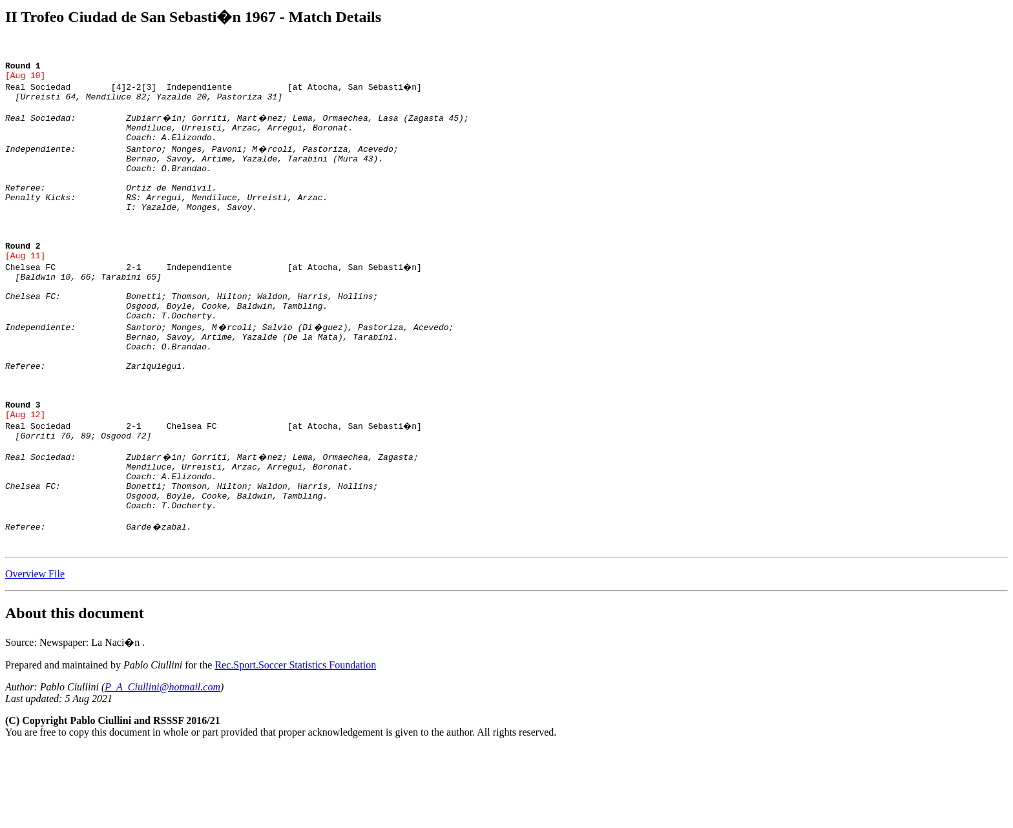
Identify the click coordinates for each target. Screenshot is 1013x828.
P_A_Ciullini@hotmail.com (162, 766)
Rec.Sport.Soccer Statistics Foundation (295, 744)
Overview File (35, 653)
